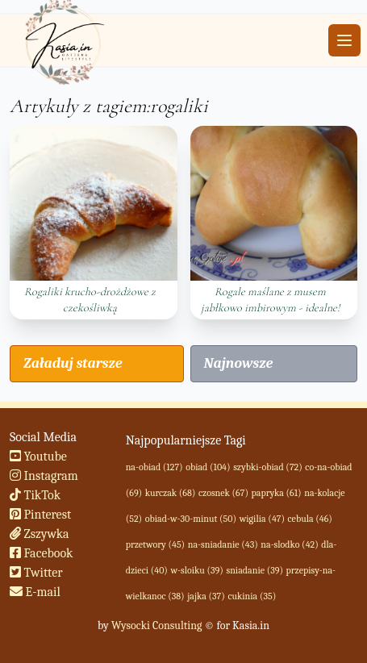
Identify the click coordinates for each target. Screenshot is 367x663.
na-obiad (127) (154, 467)
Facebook (41, 553)
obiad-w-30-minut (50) (190, 518)
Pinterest (40, 514)
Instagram (44, 476)
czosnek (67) (223, 492)
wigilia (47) (262, 518)
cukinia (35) (251, 596)
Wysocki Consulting (156, 625)
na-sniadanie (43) (223, 544)
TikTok (35, 495)
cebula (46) (310, 518)
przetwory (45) (156, 544)
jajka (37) (206, 596)
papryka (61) (277, 492)
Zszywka (39, 534)
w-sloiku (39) (196, 570)
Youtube (38, 456)
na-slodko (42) (289, 544)
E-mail (35, 592)
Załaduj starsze (72, 363)
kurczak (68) (170, 492)
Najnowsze (238, 363)
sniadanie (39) (254, 570)
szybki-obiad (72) (267, 467)
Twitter (36, 572)
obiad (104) (208, 467)
